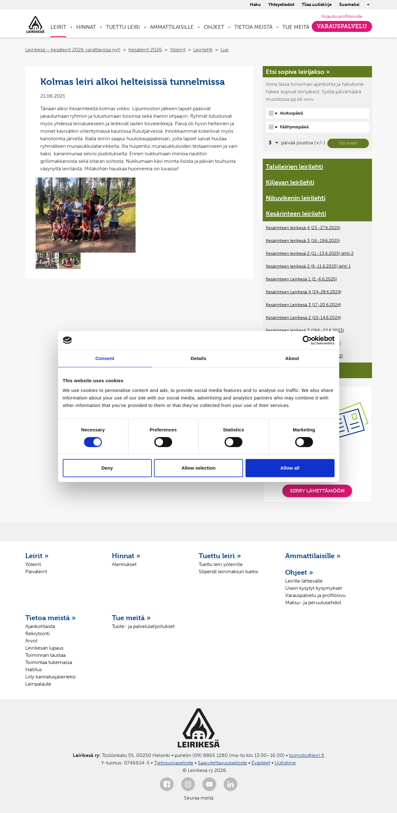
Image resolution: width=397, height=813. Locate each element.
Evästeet (260, 763)
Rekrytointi (37, 633)
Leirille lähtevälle (304, 581)
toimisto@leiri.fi (306, 755)
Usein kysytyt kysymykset (313, 588)
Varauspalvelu (342, 26)
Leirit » (37, 556)
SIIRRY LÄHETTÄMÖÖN (317, 491)
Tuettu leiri (123, 27)
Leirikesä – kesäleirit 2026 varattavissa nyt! (73, 50)
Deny (107, 468)
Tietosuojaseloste (173, 763)
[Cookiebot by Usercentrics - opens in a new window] (307, 340)
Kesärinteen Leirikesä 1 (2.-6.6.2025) (301, 279)
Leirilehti (203, 50)
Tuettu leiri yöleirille (221, 564)
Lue (225, 50)
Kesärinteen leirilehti (296, 213)
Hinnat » (126, 556)
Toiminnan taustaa (45, 655)
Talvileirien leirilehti (294, 166)
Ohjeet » (299, 572)
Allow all (290, 468)
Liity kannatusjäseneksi (50, 677)
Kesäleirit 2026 (145, 50)
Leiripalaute (38, 684)
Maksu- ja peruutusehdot (313, 602)
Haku (255, 4)
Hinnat (86, 27)
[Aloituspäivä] (317, 113)
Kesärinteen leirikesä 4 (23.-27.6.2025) (303, 227)
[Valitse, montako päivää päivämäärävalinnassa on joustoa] (272, 142)
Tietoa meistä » (50, 618)
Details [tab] (198, 358)
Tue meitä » (131, 618)
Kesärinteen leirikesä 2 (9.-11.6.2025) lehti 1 (308, 266)
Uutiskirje (285, 763)
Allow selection (198, 468)
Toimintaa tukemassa (48, 662)
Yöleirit (178, 50)
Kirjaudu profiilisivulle (341, 16)
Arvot (31, 641)
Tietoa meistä (253, 27)
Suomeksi (349, 4)
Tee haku (348, 143)
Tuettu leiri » (220, 556)
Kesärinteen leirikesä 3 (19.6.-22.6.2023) (305, 330)
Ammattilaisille (172, 27)
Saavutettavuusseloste (222, 763)
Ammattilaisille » (313, 556)
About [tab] (292, 358)
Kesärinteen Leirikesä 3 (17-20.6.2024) (303, 304)
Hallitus (33, 669)
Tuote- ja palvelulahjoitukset (143, 626)
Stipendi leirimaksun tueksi (228, 571)
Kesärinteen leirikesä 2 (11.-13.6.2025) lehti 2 (310, 253)
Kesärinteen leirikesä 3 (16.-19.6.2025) (303, 240)
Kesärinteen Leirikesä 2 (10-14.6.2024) (303, 317)
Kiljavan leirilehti (290, 182)
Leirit (58, 27)
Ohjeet (214, 27)
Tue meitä (295, 27)
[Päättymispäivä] (317, 127)
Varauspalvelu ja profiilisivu (315, 595)
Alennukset (124, 564)
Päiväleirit (36, 571)
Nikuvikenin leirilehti (295, 198)
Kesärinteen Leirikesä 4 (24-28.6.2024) (303, 292)
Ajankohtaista (40, 626)
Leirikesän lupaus (44, 648)
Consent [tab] (104, 358)
